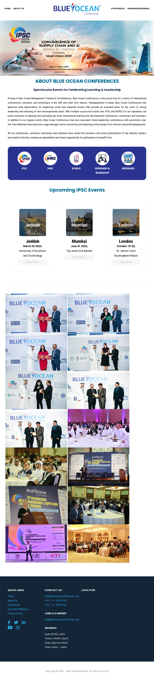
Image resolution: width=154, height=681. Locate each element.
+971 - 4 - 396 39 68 (55, 605)
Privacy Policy (15, 613)
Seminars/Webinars (138, 8)
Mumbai (79, 241)
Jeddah (32, 241)
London (126, 241)
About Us (12, 600)
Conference (118, 8)
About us (18, 8)
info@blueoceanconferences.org (62, 596)
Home (8, 8)
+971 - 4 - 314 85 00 (55, 600)
